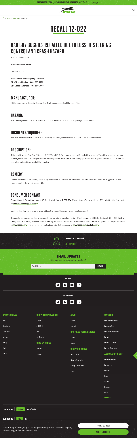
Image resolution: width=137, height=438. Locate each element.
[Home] (4, 18)
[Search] (133, 10)
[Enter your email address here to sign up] (63, 266)
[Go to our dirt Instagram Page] (58, 302)
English (20, 409)
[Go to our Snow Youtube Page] (72, 285)
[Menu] (3, 10)
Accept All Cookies (103, 435)
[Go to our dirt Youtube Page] (72, 302)
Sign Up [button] (100, 266)
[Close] (134, 432)
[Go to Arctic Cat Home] (67, 10)
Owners (8, 18)
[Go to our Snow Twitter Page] (58, 285)
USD (19, 419)
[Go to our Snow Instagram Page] (79, 285)
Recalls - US (16, 18)
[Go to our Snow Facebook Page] (65, 285)
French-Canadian (31, 409)
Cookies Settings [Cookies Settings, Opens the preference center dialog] (103, 428)
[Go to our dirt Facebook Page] (65, 302)
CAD (26, 419)
